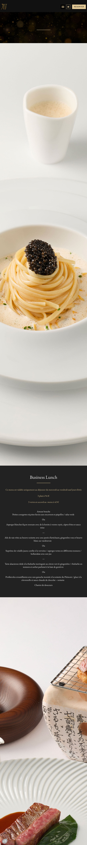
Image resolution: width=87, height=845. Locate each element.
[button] (63, 7)
